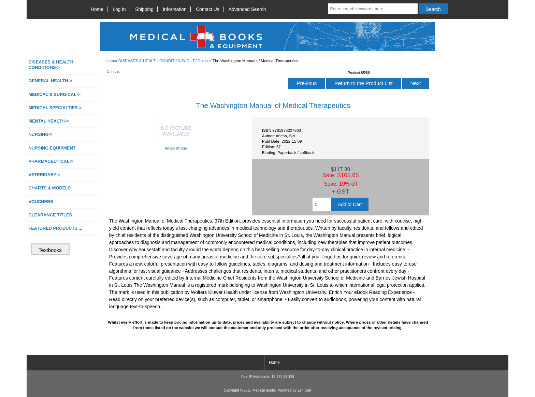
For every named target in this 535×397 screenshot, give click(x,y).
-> (50, 64)
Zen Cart (305, 390)
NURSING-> (40, 134)
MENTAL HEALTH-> (48, 121)
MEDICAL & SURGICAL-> (54, 94)
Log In (119, 9)
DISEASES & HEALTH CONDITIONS (151, 60)
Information (175, 9)
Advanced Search (247, 9)
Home (97, 9)
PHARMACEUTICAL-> (50, 161)
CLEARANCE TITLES (50, 214)
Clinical (204, 60)
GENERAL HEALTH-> (50, 80)
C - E (190, 60)
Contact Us (207, 9)
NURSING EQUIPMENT (51, 148)
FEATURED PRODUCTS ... (55, 228)
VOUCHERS (40, 201)
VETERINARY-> (44, 174)
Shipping (144, 9)
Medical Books (264, 390)
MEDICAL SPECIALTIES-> (55, 107)
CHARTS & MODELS (49, 187)
